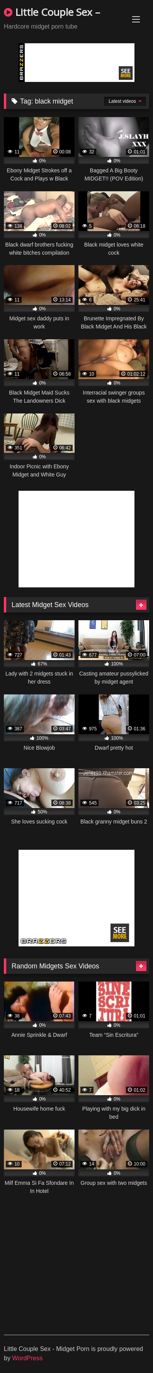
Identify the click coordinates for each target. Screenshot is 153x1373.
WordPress (27, 1358)
